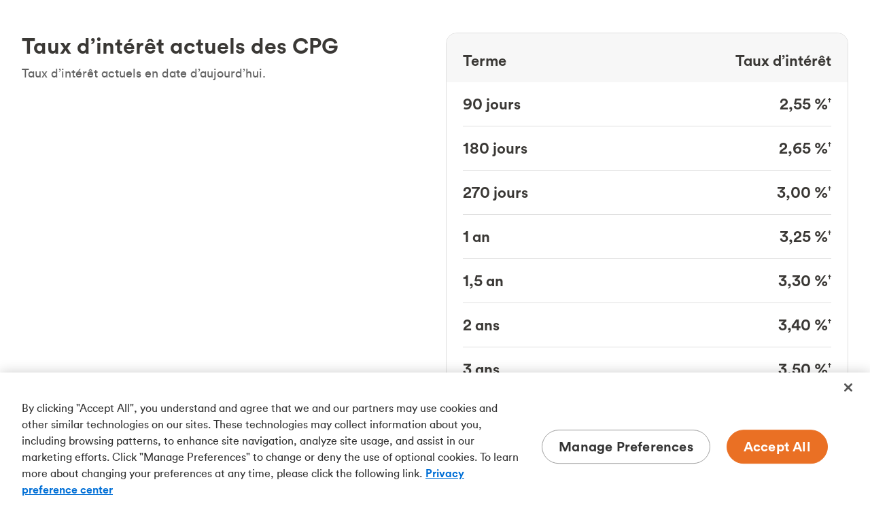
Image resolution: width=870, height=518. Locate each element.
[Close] (848, 387)
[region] (435, 445)
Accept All (777, 446)
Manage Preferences (626, 446)
